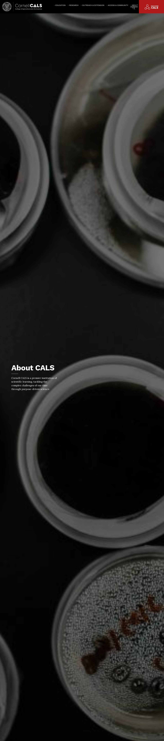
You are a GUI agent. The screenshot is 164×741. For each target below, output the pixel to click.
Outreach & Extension (93, 5)
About (135, 5)
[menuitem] (60, 5)
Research (74, 5)
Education (60, 5)
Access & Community (118, 5)
